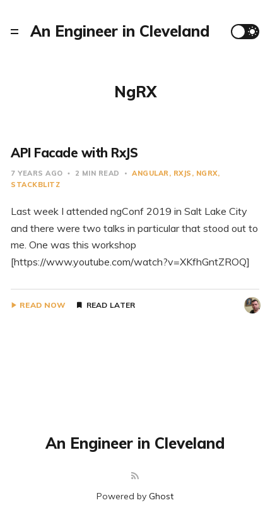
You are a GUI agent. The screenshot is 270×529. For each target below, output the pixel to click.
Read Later (111, 305)
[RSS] (135, 476)
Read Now (43, 305)
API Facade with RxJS (74, 153)
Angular (150, 173)
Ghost (161, 496)
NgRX (207, 173)
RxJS (182, 173)
